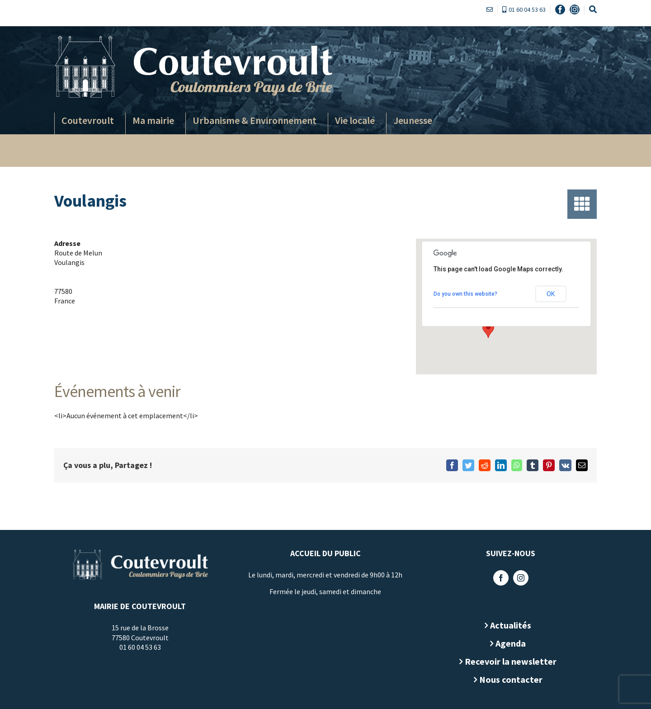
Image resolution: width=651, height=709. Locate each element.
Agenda (509, 643)
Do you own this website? (463, 294)
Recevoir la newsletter (509, 661)
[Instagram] (518, 578)
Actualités (508, 625)
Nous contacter (508, 679)
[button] (486, 329)
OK (549, 294)
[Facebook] (498, 578)
